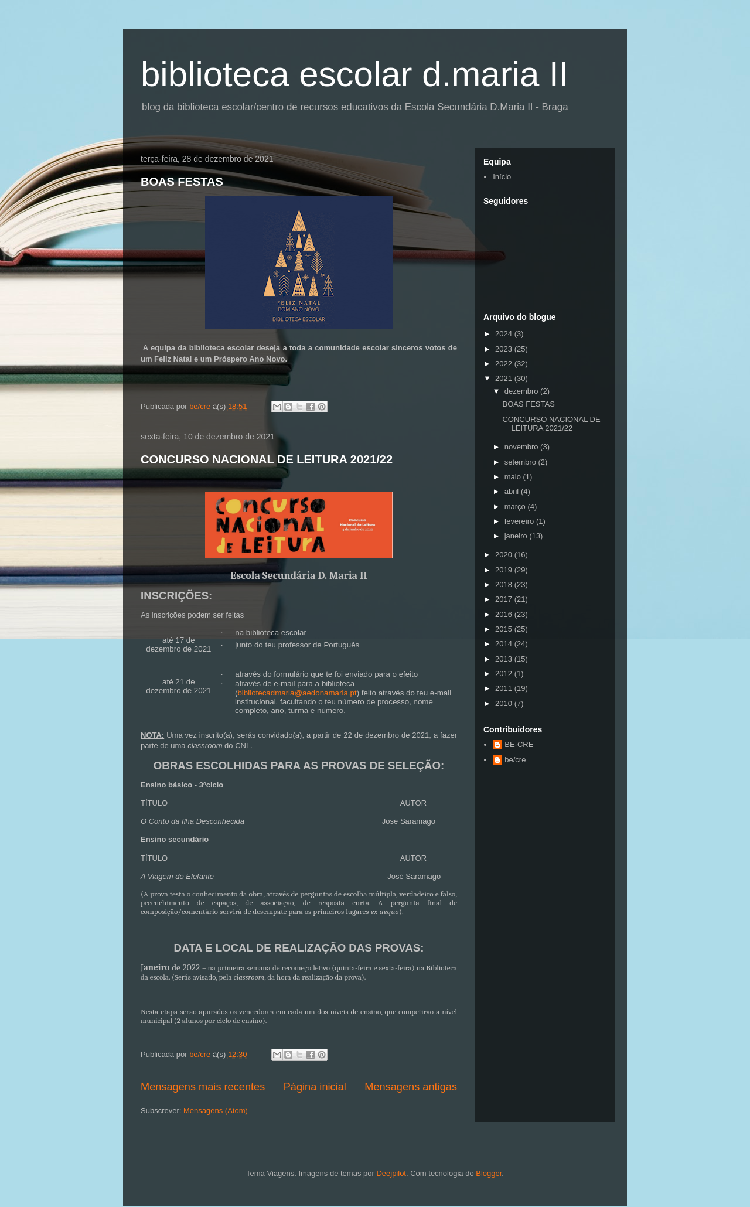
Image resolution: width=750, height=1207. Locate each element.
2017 (504, 599)
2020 (504, 554)
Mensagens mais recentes (203, 1087)
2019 (504, 569)
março (516, 506)
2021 (504, 378)
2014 (504, 643)
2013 (504, 658)
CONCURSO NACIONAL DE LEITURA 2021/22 (267, 459)
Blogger (489, 1173)
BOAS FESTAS (182, 181)
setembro (521, 462)
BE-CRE (518, 744)
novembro (522, 446)
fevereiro (520, 521)
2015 (504, 629)
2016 (504, 614)
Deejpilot (391, 1173)
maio (513, 476)
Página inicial (315, 1087)
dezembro (522, 391)
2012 (504, 673)
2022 (504, 363)
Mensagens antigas (410, 1087)
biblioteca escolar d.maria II (354, 74)
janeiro (517, 535)
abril (512, 491)
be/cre (515, 759)
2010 (504, 703)
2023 (504, 349)
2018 (504, 584)
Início (502, 176)
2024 (504, 333)
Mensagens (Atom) (215, 1110)
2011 (504, 688)
